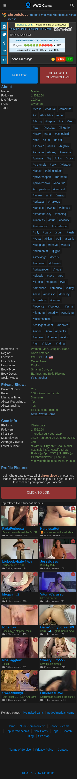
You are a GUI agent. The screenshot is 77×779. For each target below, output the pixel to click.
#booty (37, 170)
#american (39, 288)
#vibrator (65, 164)
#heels (54, 257)
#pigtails (38, 275)
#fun (35, 343)
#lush (70, 232)
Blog (31, 736)
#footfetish (54, 306)
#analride (60, 183)
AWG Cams (38, 5)
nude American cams (60, 712)
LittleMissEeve (51, 693)
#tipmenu (39, 312)
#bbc (36, 140)
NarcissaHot (49, 528)
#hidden (47, 343)
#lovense (38, 306)
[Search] (72, 5)
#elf (58, 238)
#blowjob (55, 263)
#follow (37, 195)
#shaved (64, 207)
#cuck (51, 146)
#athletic (38, 207)
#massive (49, 294)
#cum (46, 140)
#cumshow (40, 300)
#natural (35, 14)
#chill (49, 195)
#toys (50, 275)
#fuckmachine (42, 318)
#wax (70, 121)
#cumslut (59, 189)
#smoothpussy (42, 214)
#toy (60, 275)
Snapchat (41, 377)
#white (51, 207)
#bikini (48, 238)
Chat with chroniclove (58, 75)
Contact (63, 749)
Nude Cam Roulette (32, 726)
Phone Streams (59, 726)
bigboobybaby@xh (17, 561)
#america (56, 288)
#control (55, 300)
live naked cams (33, 712)
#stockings (39, 257)
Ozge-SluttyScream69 (57, 627)
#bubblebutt (60, 14)
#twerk (65, 244)
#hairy (37, 133)
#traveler (65, 152)
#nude (57, 269)
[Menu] (5, 5)
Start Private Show (43, 414)
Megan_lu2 (10, 594)
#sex (53, 164)
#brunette (61, 177)
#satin (64, 337)
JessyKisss (49, 561)
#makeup (54, 201)
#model (37, 331)
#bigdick (64, 146)
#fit (35, 115)
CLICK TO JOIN (38, 492)
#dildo (58, 158)
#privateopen (41, 269)
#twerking (67, 312)
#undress (39, 220)
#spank (69, 238)
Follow (19, 75)
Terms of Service (20, 749)
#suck (69, 158)
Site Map (43, 736)
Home (11, 726)
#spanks (60, 331)
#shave (53, 244)
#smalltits (65, 109)
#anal (47, 133)
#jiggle (56, 251)
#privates (39, 201)
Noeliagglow (12, 660)
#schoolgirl (62, 133)
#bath (36, 127)
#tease (12, 19)
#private (38, 158)
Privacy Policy (44, 749)
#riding (60, 343)
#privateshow (41, 183)
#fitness (38, 281)
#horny (51, 152)
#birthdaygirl (60, 226)
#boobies (62, 325)
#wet (63, 281)
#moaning (39, 263)
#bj (49, 158)
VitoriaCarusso (52, 594)
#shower (38, 146)
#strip (51, 220)
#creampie (39, 164)
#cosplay (49, 127)
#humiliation (40, 226)
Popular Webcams (17, 731)
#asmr (69, 306)
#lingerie (64, 127)
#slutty (70, 288)
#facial (58, 140)
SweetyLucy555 (52, 660)
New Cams (40, 731)
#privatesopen (42, 177)
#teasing (60, 214)
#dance (52, 337)
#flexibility (46, 115)
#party (47, 232)
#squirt (59, 232)
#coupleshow (41, 189)
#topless (38, 337)
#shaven (38, 152)
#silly (36, 232)
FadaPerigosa (13, 528)
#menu (60, 195)
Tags (55, 731)
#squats (51, 281)
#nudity (53, 312)
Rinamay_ (10, 627)
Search (67, 731)
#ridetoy (64, 294)
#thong (37, 121)
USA (44, 357)
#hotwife (46, 14)
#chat (72, 14)
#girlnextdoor (53, 170)
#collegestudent (43, 325)
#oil (61, 121)
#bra (49, 331)
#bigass (50, 121)
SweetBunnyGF (14, 693)
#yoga (37, 238)
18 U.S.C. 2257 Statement (38, 772)
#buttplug (39, 244)
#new (36, 294)
